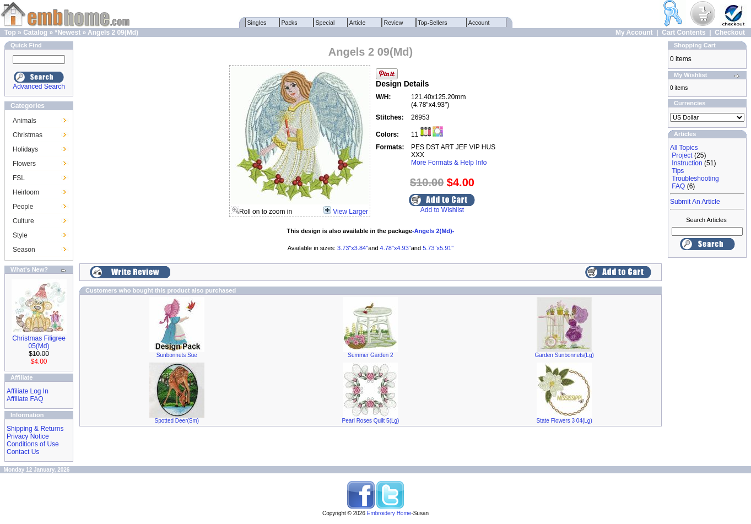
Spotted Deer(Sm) (177, 421)
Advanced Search (39, 86)
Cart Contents (683, 32)
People (23, 206)
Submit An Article (695, 202)
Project (682, 155)
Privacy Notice (28, 436)
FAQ (678, 186)
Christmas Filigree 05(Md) (39, 342)
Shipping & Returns (35, 429)
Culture (23, 221)
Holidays (25, 149)
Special (325, 22)
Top (10, 32)
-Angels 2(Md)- (433, 231)
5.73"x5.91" (438, 248)
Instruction (687, 163)
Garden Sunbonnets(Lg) (564, 355)
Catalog (35, 32)
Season (24, 249)
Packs (289, 22)
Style (20, 235)
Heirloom (26, 192)
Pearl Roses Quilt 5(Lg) (370, 421)
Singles (257, 22)
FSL (19, 178)
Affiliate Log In (27, 391)
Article (358, 22)
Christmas (27, 135)
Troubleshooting (695, 178)
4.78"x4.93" (395, 248)
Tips (678, 171)
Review (393, 22)
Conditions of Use (33, 444)
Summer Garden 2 (370, 355)
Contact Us (23, 452)
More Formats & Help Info (449, 162)
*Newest (67, 32)
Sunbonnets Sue (176, 355)
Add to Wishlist (442, 210)
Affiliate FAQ (25, 399)
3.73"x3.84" (352, 248)
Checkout (730, 32)
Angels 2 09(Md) (113, 32)
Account (479, 22)
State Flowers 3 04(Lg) (564, 421)
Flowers (24, 164)
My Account (634, 32)
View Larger (350, 211)
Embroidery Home (389, 513)
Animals (24, 121)
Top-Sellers (433, 22)
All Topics (684, 148)
